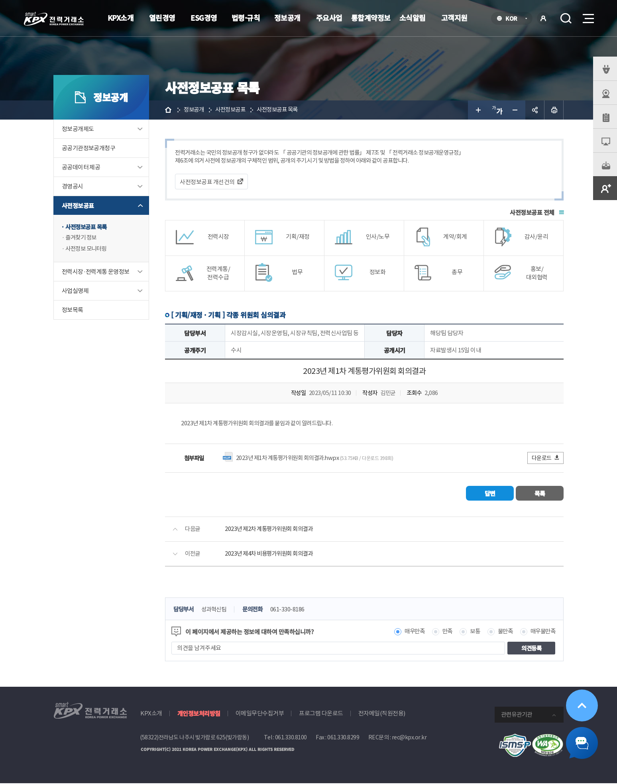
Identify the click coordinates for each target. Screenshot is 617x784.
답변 (490, 494)
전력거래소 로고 (54, 19)
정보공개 (287, 17)
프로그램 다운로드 (321, 714)
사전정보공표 (78, 205)
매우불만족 (542, 633)
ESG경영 (204, 17)
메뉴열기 (587, 16)
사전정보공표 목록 (87, 227)
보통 (471, 633)
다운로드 (546, 458)
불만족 (503, 633)
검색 (566, 18)
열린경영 (162, 17)
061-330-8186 (292, 610)
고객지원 (454, 17)
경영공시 (72, 186)
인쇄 (554, 110)
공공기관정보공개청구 (88, 148)
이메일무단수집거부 (260, 714)
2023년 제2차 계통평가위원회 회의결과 (271, 530)
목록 (539, 494)
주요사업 (329, 17)
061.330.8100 (291, 738)
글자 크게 (477, 110)
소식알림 (412, 17)
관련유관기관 (516, 715)
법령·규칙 (246, 17)
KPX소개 (121, 17)
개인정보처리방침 (198, 714)
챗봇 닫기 (582, 743)
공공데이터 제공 (81, 167)
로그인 (543, 18)
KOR (513, 19)
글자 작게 (515, 110)
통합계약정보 (371, 17)
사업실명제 (75, 291)
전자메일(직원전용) (381, 714)
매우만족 (409, 633)
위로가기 (582, 705)
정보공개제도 (78, 129)
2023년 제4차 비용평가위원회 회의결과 (271, 554)
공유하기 (534, 110)
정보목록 (72, 310)
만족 (443, 633)
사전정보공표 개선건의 (207, 182)
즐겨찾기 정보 (82, 238)
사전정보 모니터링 (87, 249)
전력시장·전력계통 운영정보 (96, 272)
